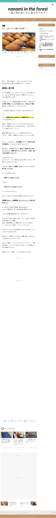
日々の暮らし (7, 20)
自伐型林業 (33, 20)
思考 (4, 25)
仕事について (17, 20)
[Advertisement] (18, 68)
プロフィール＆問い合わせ (46, 20)
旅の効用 (25, 20)
